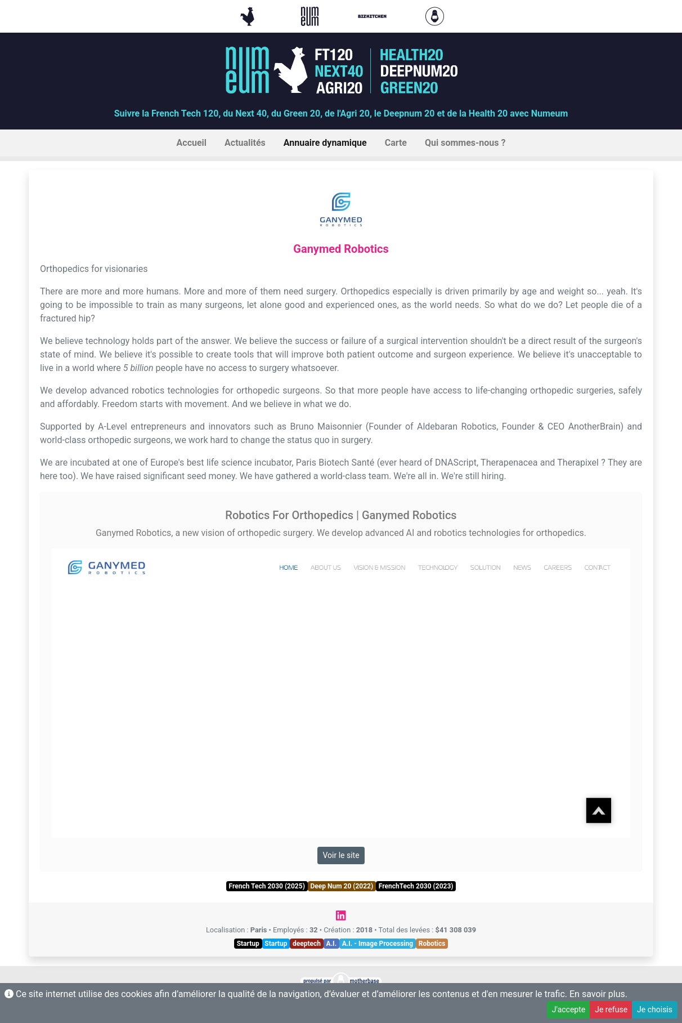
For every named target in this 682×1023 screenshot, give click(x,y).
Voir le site (340, 855)
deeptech (307, 944)
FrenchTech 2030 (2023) (416, 886)
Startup (248, 944)
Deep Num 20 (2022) (341, 886)
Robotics (432, 944)
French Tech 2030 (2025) (266, 886)
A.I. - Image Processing (377, 944)
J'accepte (568, 1009)
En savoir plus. (598, 994)
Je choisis (654, 1009)
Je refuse (611, 1009)
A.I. (331, 944)
